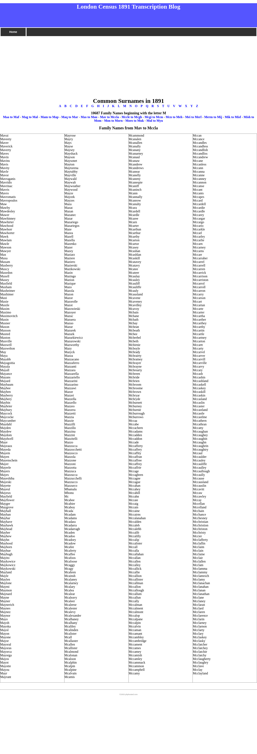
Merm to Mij (213, 117)
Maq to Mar (69, 117)
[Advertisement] (120, 65)
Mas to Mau (89, 117)
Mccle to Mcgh (132, 117)
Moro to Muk (134, 120)
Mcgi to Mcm (154, 117)
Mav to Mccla (109, 117)
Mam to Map (50, 117)
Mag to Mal (30, 117)
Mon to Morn (113, 120)
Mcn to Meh (174, 117)
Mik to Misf (233, 117)
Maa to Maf (11, 117)
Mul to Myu (155, 120)
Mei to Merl (193, 117)
